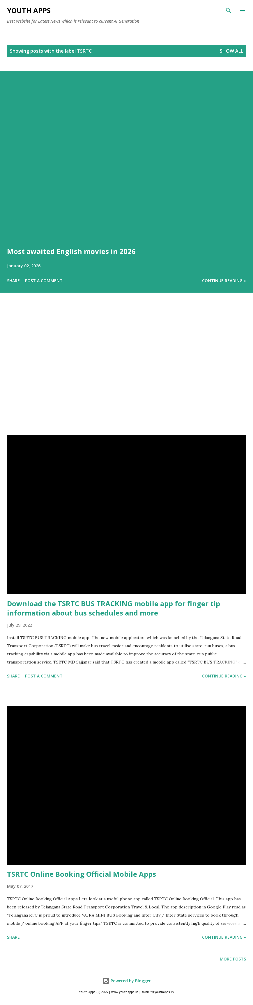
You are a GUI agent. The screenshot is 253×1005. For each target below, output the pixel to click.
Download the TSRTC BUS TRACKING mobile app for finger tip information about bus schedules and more (113, 608)
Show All (231, 51)
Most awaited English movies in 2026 (71, 251)
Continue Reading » (224, 280)
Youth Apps (29, 10)
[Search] (228, 10)
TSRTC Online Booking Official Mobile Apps (81, 874)
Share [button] (13, 280)
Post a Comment (44, 280)
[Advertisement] (126, 372)
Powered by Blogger (126, 980)
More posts (233, 959)
